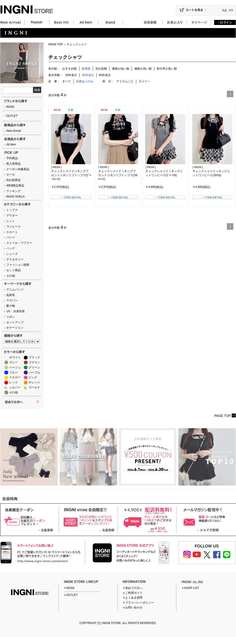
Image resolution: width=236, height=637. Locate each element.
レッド (13, 382)
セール (10, 174)
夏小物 (10, 305)
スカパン (12, 300)
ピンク (33, 377)
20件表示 (71, 75)
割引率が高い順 (167, 68)
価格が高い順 (143, 68)
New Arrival (13, 130)
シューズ (12, 254)
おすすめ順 (69, 68)
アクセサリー (15, 259)
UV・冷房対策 (15, 311)
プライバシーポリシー (139, 602)
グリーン (34, 367)
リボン (10, 316)
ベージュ (15, 367)
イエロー (15, 377)
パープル (34, 372)
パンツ (10, 237)
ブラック (34, 357)
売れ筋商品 (13, 180)
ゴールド (34, 387)
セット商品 (13, 270)
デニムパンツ (15, 289)
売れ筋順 (101, 68)
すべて (66, 81)
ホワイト (15, 357)
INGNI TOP (55, 44)
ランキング (13, 191)
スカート (12, 232)
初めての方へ (134, 588)
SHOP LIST (191, 588)
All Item (11, 144)
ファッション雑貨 (17, 264)
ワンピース (13, 226)
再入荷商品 (13, 163)
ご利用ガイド (134, 593)
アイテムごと (125, 81)
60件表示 (105, 75)
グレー (13, 362)
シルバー (15, 387)
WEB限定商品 (15, 185)
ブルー (13, 372)
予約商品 (12, 158)
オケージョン (15, 327)
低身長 (10, 295)
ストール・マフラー (19, 243)
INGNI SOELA (15, 196)
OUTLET (12, 116)
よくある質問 (134, 597)
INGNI (10, 106)
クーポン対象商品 (17, 169)
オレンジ (34, 382)
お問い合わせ (134, 607)
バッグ (10, 248)
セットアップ (15, 322)
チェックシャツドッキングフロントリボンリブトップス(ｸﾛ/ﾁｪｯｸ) (117, 175)
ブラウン (34, 362)
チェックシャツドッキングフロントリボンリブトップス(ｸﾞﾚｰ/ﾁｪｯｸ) (71, 175)
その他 (10, 275)
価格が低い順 (120, 68)
